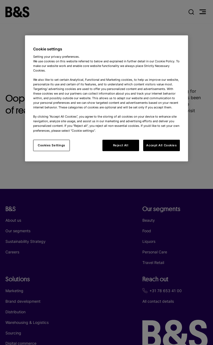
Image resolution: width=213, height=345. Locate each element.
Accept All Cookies (161, 145)
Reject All (121, 145)
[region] (106, 99)
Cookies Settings (51, 145)
